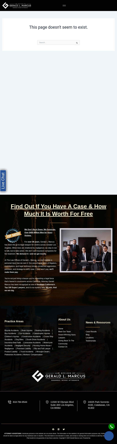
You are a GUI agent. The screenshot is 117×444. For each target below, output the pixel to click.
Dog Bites (19, 339)
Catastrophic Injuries (41, 333)
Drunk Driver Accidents (36, 339)
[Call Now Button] (111, 426)
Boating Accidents (42, 330)
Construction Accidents (31, 336)
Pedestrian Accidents (13, 355)
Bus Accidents (10, 333)
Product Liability (11, 352)
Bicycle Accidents (12, 330)
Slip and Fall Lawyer (42, 349)
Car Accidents (24, 333)
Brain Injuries (27, 330)
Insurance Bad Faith (13, 343)
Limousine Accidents (32, 343)
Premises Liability (24, 349)
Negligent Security (23, 346)
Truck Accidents (26, 352)
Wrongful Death (42, 352)
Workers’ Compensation (33, 355)
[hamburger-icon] (64, 5)
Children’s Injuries (12, 336)
